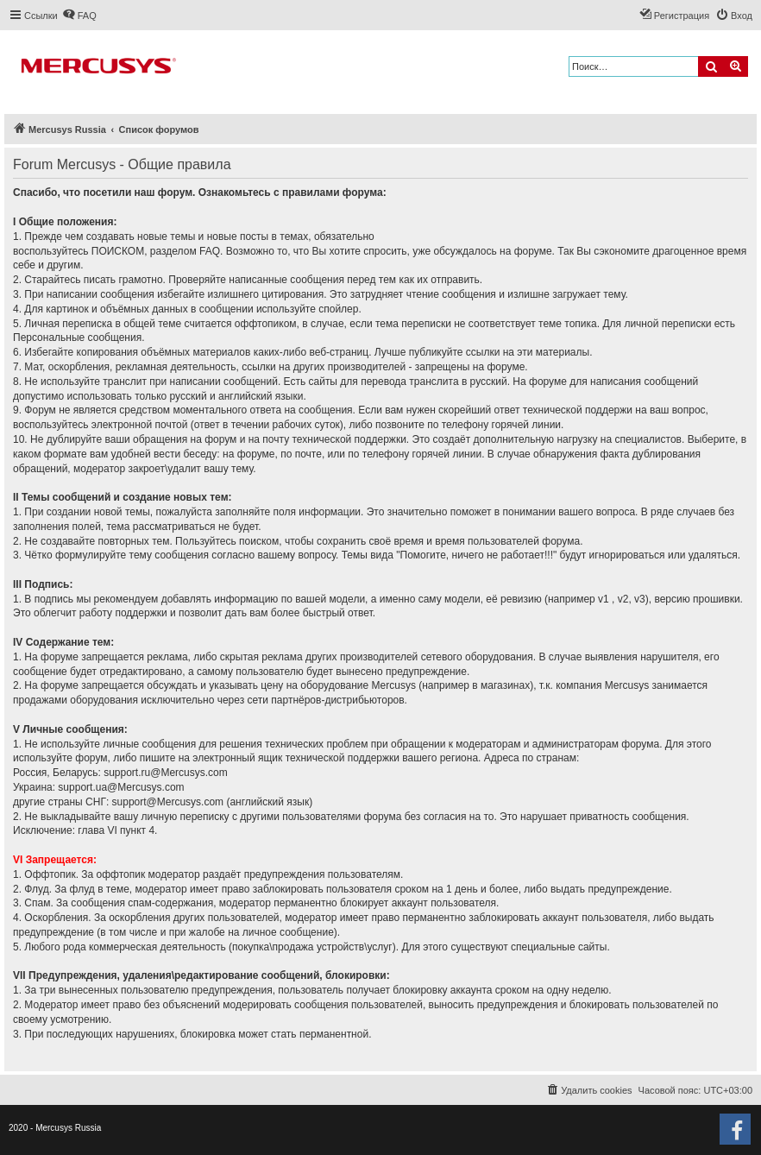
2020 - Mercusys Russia (55, 1128)
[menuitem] (79, 15)
